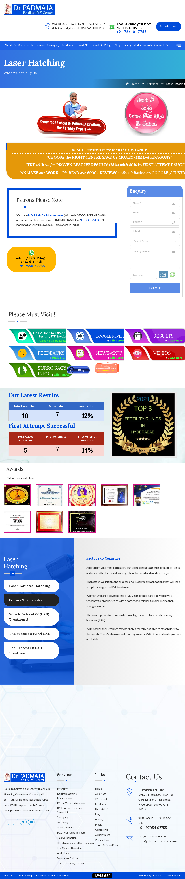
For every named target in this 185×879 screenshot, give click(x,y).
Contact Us (161, 45)
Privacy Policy (103, 839)
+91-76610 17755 (131, 31)
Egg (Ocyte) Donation (69, 848)
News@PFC (82, 45)
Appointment (102, 834)
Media (137, 45)
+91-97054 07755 (152, 827)
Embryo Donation (67, 837)
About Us (10, 45)
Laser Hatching (65, 827)
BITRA (157, 875)
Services (23, 45)
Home (132, 84)
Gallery (126, 45)
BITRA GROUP (172, 875)
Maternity (62, 822)
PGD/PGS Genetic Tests (71, 832)
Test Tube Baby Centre (70, 863)
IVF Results (38, 45)
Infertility (62, 788)
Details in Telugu (102, 45)
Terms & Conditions (106, 845)
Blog (117, 45)
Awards (147, 45)
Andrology (63, 853)
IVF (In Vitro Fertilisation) (71, 802)
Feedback (67, 45)
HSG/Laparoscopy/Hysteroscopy (75, 842)
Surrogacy (53, 45)
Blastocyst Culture (67, 858)
